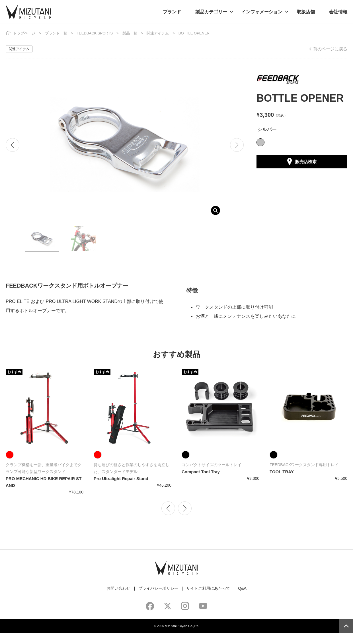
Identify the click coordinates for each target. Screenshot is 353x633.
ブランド (172, 11)
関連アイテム (158, 33)
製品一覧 (129, 33)
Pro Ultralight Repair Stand (121, 478)
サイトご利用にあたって (208, 588)
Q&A (242, 588)
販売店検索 (306, 161)
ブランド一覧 (56, 33)
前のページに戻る (330, 48)
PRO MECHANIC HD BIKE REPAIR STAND (43, 482)
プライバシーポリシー (158, 588)
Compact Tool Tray (201, 471)
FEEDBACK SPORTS (95, 33)
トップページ (24, 33)
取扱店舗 (306, 11)
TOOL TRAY (282, 471)
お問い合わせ (118, 588)
